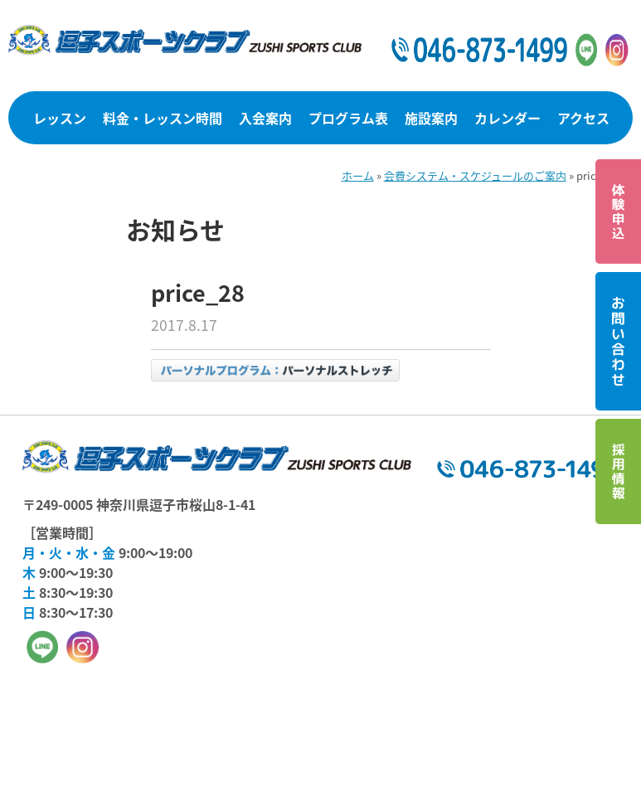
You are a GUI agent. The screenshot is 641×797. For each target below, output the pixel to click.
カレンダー (507, 118)
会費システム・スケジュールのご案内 (475, 175)
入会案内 (265, 118)
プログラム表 (348, 118)
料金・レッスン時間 (162, 118)
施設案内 (431, 118)
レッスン (59, 118)
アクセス (583, 118)
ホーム (358, 175)
